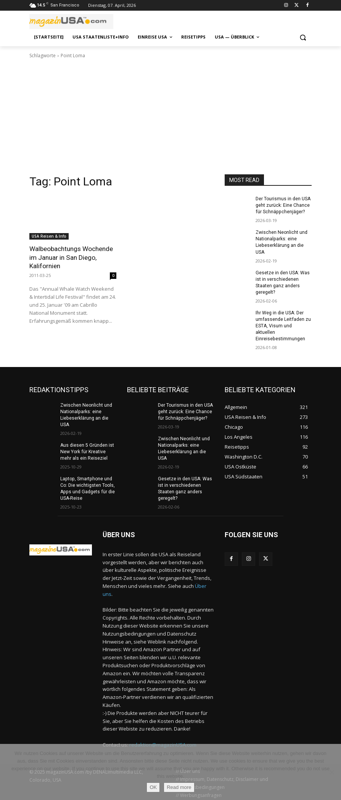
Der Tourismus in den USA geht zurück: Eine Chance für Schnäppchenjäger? (283, 205)
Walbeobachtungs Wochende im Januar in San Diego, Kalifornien (71, 257)
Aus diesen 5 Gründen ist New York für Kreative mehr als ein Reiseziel (87, 450)
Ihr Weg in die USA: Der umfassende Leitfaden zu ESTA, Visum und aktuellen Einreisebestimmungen (283, 324)
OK (153, 787)
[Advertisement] (170, 116)
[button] (303, 37)
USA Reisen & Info (49, 236)
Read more (179, 787)
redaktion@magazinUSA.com (162, 742)
